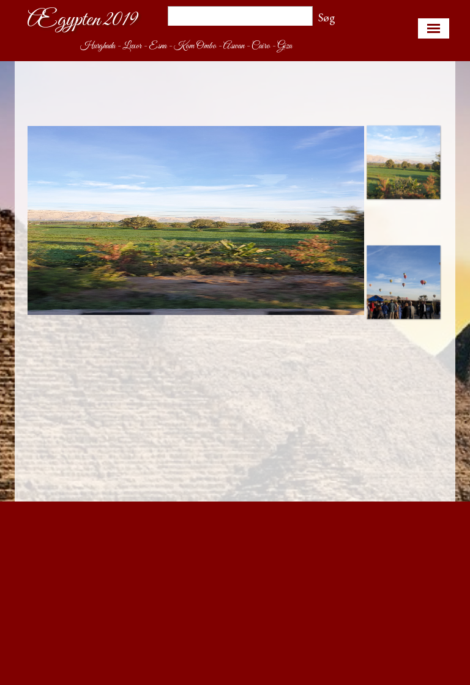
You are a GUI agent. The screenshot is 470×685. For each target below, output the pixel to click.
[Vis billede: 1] (403, 162)
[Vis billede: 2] (403, 282)
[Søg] (240, 17)
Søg (326, 17)
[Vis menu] (433, 28)
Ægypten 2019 (82, 20)
